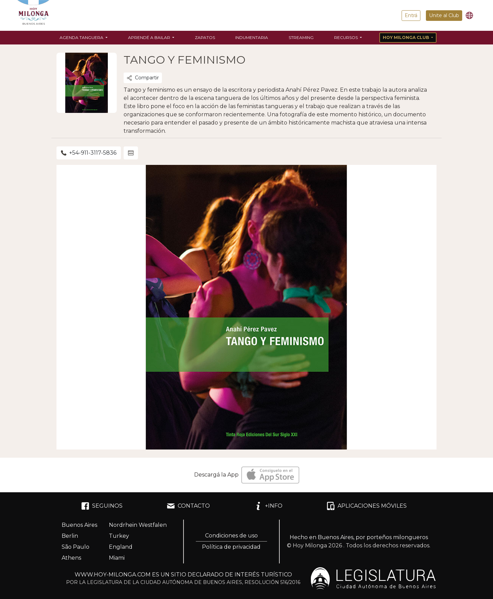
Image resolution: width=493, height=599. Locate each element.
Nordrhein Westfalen (138, 525)
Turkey (119, 536)
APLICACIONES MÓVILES (367, 506)
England (120, 547)
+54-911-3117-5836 (88, 152)
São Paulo (75, 547)
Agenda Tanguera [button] (82, 37)
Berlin (70, 536)
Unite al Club (444, 15)
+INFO (268, 506)
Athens (71, 558)
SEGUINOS (102, 506)
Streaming (301, 37)
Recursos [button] (346, 37)
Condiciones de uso (231, 535)
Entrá (411, 15)
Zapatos (205, 37)
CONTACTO (188, 506)
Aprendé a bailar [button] (149, 37)
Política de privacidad (231, 547)
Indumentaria (251, 37)
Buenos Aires (79, 525)
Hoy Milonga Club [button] (406, 37)
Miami (117, 558)
